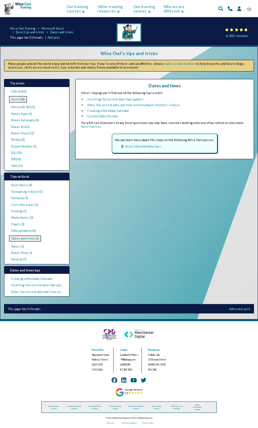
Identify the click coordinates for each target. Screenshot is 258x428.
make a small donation (179, 64)
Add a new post (239, 309)
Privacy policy (148, 423)
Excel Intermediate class (143, 146)
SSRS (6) (16, 159)
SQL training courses (156, 407)
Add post (53, 37)
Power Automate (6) (25, 120)
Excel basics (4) (21, 185)
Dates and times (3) (25, 238)
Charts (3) (18, 224)
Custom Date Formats (103, 116)
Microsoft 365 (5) (23, 107)
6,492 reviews (237, 36)
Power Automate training (74, 407)
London (123, 349)
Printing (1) (19, 211)
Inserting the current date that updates (39, 285)
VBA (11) (17, 166)
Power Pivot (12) (22, 133)
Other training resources (110, 8)
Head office (98, 349)
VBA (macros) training (177, 407)
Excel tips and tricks (30, 32)
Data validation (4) (23, 230)
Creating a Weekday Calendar (32, 279)
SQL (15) (16, 153)
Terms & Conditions (129, 423)
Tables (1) (17, 246)
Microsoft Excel (52, 28)
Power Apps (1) (21, 114)
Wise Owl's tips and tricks (129, 53)
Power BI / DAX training (95, 407)
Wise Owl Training (23, 28)
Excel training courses (53, 407)
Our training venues (144, 8)
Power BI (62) (20, 127)
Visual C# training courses (197, 407)
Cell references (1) (24, 205)
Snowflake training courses (135, 407)
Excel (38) (18, 99)
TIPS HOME (19, 91)
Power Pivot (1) (21, 253)
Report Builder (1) (24, 146)
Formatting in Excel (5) (27, 192)
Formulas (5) (19, 198)
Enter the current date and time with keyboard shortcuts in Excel (57, 292)
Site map (110, 423)
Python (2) (18, 139)
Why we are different (174, 8)
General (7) (19, 259)
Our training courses (77, 8)
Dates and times (62, 32)
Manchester (154, 349)
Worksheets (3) (22, 217)
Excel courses (91, 126)
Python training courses (115, 407)
